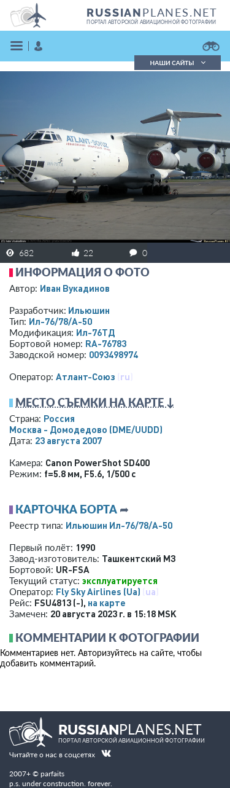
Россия (59, 418)
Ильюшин (89, 310)
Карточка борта (66, 509)
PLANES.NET (152, 12)
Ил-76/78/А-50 (60, 321)
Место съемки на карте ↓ (95, 402)
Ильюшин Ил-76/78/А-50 (119, 525)
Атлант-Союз (85, 376)
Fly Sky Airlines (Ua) (98, 591)
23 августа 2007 (68, 440)
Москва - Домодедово (86, 429)
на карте (107, 602)
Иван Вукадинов (75, 288)
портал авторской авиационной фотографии (151, 22)
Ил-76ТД (95, 332)
